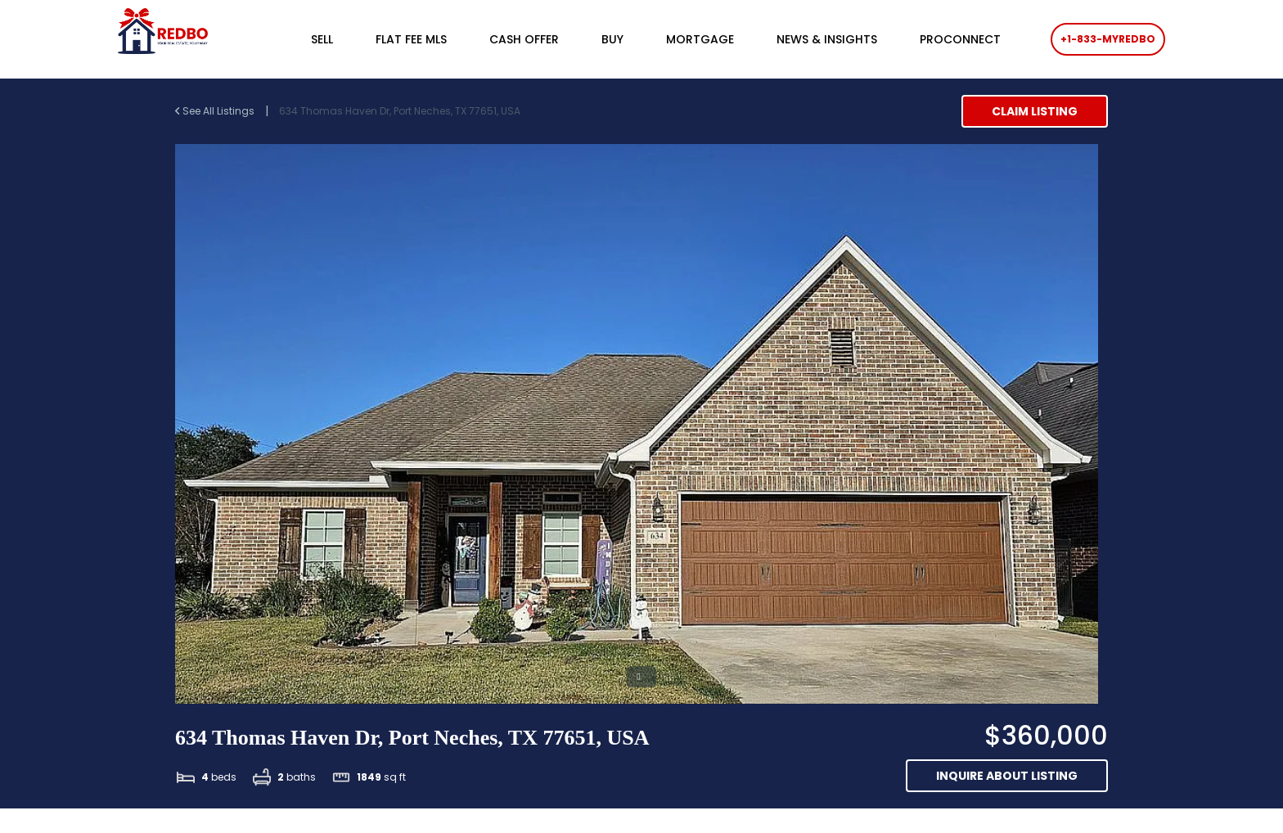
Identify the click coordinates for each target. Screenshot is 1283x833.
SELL (322, 39)
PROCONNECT (960, 39)
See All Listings (216, 111)
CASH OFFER (524, 39)
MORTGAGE (700, 39)
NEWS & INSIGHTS (827, 39)
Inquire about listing (1007, 776)
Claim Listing (1035, 111)
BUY (612, 39)
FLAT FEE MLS (411, 39)
